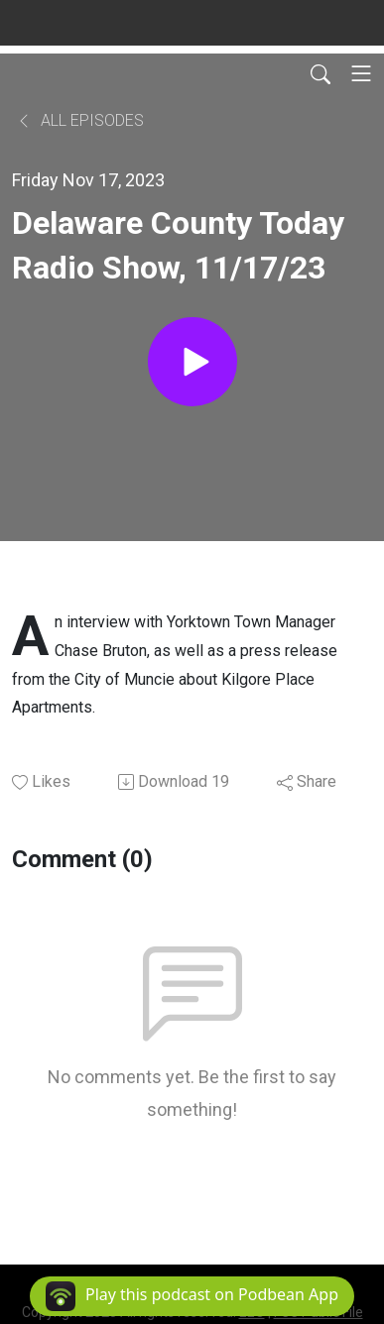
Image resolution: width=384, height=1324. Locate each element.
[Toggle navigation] (361, 73)
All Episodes (80, 120)
